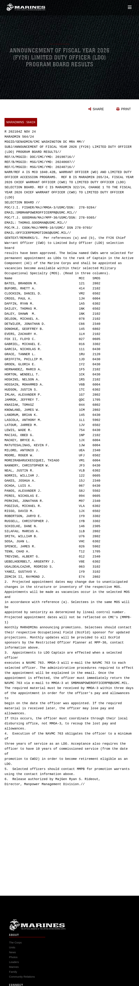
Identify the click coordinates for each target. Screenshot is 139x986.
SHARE (98, 109)
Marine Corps (69, 927)
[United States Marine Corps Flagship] (25, 6)
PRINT (126, 109)
